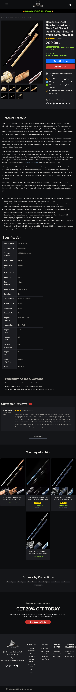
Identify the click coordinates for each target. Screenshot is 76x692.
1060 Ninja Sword (31, 162)
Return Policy (44, 651)
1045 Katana (55, 582)
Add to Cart (60, 66)
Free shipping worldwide (56, 56)
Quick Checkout (60, 61)
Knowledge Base (32, 665)
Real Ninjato (38, 585)
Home (3, 18)
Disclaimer (57, 651)
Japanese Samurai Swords (16, 18)
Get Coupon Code (38, 622)
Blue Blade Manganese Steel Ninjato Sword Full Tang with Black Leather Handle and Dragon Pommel (38, 498)
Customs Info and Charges (57, 655)
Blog (31, 672)
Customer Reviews (31, 660)
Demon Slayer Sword (70, 652)
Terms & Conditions (44, 655)
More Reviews (38, 436)
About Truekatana (31, 649)
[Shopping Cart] (69, 4)
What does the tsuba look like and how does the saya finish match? (29, 389)
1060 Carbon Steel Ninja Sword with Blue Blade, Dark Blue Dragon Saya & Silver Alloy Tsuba (63, 498)
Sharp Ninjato (11, 582)
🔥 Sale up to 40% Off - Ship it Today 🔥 (38, 11)
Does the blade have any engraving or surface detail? (24, 386)
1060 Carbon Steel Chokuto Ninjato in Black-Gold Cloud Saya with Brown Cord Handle (12, 498)
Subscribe (31, 656)
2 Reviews (59, 38)
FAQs (32, 669)
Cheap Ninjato (32, 582)
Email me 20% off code (57, 100)
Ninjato (29, 18)
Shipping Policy (44, 648)
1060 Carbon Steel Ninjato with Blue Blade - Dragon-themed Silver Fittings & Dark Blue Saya (38, 552)
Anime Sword (69, 656)
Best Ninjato (21, 582)
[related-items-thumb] (12, 477)
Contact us (31, 654)
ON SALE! (37, 502)
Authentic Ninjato (44, 582)
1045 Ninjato (65, 582)
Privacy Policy (44, 659)
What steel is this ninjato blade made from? (21, 383)
